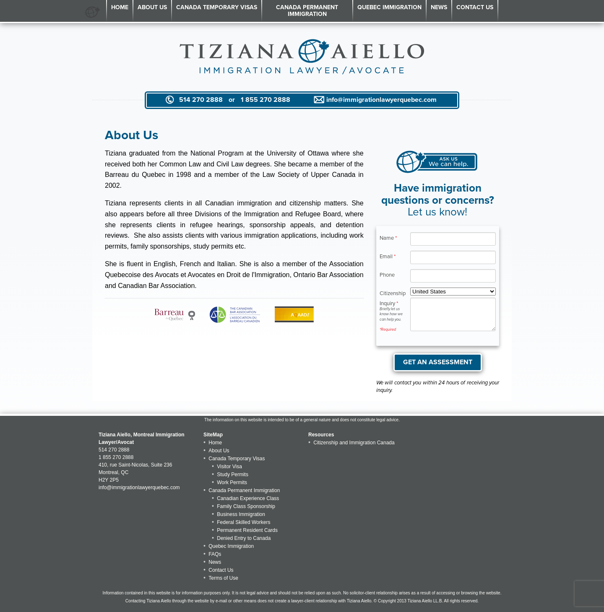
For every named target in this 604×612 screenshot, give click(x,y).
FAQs (214, 554)
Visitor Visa (229, 466)
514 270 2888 (201, 100)
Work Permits (232, 482)
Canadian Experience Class (248, 498)
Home (119, 7)
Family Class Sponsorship (246, 506)
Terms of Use (223, 578)
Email (388, 256)
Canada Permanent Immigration (307, 11)
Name (388, 238)
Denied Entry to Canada (244, 538)
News (439, 7)
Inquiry (392, 316)
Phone (387, 275)
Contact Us (474, 7)
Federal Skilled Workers (243, 522)
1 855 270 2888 (265, 100)
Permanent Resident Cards (247, 530)
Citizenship (392, 293)
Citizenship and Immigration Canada (353, 443)
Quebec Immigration (389, 7)
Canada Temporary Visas (216, 7)
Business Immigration (241, 514)
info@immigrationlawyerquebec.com (381, 100)
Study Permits (232, 474)
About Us (152, 7)
